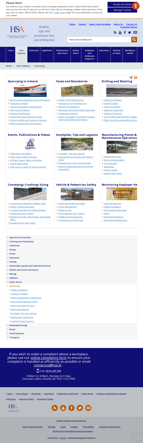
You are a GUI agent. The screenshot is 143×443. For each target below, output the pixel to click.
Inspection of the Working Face (72, 103)
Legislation (47, 50)
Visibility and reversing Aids (70, 217)
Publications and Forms (62, 51)
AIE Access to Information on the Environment (73, 431)
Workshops (109, 166)
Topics (10, 50)
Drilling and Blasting (113, 100)
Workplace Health (130, 51)
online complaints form (49, 357)
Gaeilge (74, 427)
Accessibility (88, 427)
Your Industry (21, 51)
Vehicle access (64, 210)
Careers (82, 24)
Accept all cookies (122, 4)
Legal (62, 427)
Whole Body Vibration (113, 217)
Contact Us (131, 24)
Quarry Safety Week (19, 163)
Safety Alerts (76, 51)
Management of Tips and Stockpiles (74, 163)
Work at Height (110, 170)
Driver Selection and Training (71, 213)
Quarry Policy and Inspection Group (26, 117)
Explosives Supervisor (113, 110)
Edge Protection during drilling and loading (123, 120)
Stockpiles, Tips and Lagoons (71, 153)
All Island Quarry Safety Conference (26, 160)
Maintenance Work (112, 156)
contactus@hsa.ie (47, 365)
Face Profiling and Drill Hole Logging (120, 117)
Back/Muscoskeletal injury (115, 220)
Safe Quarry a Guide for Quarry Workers (28, 167)
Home (72, 24)
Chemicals (34, 50)
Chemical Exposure (112, 203)
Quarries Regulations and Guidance (26, 106)
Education (104, 50)
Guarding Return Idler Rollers (23, 223)
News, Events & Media (100, 24)
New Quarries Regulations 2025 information (30, 100)
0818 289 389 (53, 371)
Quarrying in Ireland (19, 103)
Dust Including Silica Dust (115, 210)
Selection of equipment (68, 106)
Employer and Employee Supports (89, 54)
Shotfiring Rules (111, 103)
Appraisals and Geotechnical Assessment (76, 110)
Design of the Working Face (71, 100)
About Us (118, 24)
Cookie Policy (59, 12)
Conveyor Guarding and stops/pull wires (28, 210)
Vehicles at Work (117, 51)
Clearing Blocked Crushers (22, 213)
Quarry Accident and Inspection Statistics (28, 120)
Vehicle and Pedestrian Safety (71, 203)
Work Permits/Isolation (114, 160)
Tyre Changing (110, 163)
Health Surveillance (112, 207)
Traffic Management (67, 207)
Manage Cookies (122, 9)
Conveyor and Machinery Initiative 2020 (28, 203)
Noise (106, 213)
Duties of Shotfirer (112, 106)
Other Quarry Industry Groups (23, 157)
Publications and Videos (20, 153)
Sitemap (51, 427)
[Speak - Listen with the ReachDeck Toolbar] (136, 6)
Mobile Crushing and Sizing (22, 207)
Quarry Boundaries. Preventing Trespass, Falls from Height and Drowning (76, 118)
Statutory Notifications (20, 113)
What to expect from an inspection (25, 123)
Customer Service (128, 27)
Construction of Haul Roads (70, 220)
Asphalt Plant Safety (113, 173)
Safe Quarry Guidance (20, 110)
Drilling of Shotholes (113, 113)
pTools (63, 438)
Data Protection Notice (32, 427)
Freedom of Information (110, 427)
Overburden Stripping (67, 113)
